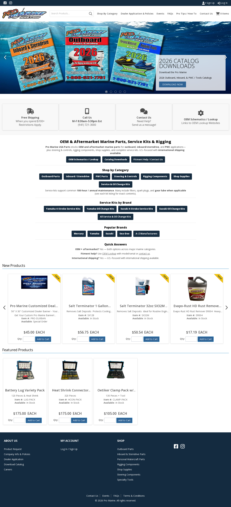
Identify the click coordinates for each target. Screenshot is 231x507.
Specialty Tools (125, 479)
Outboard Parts (51, 176)
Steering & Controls (125, 176)
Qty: (19, 338)
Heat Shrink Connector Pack (70, 390)
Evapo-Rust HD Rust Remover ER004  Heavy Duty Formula (197, 306)
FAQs (116, 495)
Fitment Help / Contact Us (148, 159)
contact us (144, 253)
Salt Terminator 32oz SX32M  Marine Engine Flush (142, 306)
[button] (91, 14)
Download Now (172, 84)
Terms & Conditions (134, 495)
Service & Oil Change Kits (115, 184)
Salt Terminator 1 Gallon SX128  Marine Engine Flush (88, 306)
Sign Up (208, 3)
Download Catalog (14, 464)
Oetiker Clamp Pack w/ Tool (115, 390)
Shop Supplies (182, 176)
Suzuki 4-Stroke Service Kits (137, 208)
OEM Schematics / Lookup (83, 159)
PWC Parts (102, 176)
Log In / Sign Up (69, 449)
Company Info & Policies (17, 454)
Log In (222, 3)
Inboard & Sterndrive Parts (131, 454)
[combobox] (69, 14)
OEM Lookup (109, 253)
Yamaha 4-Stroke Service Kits (63, 208)
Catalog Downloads (116, 159)
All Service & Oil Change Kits (115, 216)
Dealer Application (13, 459)
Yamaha (94, 233)
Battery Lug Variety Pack (25, 390)
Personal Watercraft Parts (131, 459)
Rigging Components (155, 176)
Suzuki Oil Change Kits (172, 208)
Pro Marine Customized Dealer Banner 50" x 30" (34, 306)
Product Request (13, 449)
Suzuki (109, 233)
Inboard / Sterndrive (77, 176)
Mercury (79, 233)
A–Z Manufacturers (146, 233)
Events (105, 495)
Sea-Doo (124, 233)
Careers (8, 469)
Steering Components (128, 474)
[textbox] (69, 13)
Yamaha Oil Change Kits (100, 208)
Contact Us (92, 495)
